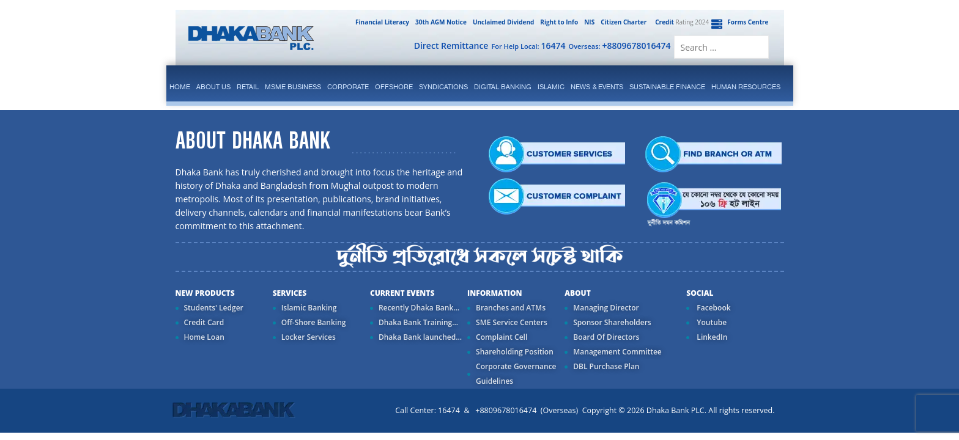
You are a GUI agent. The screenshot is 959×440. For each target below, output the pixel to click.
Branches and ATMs (511, 307)
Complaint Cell (501, 337)
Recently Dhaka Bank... (419, 307)
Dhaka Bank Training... (418, 322)
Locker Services (308, 337)
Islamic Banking (309, 307)
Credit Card (204, 322)
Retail (248, 86)
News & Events (597, 86)
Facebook (712, 307)
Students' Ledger (213, 307)
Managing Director (606, 307)
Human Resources (745, 86)
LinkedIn (711, 337)
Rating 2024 (681, 22)
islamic (551, 86)
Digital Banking (502, 86)
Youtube (711, 322)
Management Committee (617, 351)
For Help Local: (528, 45)
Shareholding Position (515, 351)
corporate (348, 86)
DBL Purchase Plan (606, 366)
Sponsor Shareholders (612, 322)
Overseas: (620, 45)
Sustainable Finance (667, 86)
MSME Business (293, 86)
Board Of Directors (606, 337)
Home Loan (204, 337)
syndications (443, 86)
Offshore (394, 86)
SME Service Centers (511, 322)
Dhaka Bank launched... (420, 337)
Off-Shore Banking (313, 322)
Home (179, 86)
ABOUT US (213, 86)
